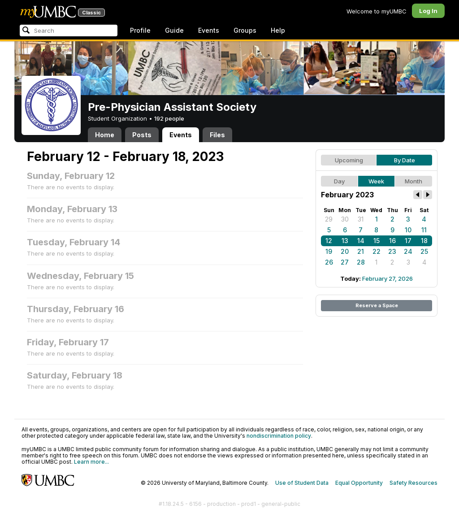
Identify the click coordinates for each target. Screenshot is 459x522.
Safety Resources (413, 482)
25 (424, 251)
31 (361, 219)
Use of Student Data (302, 482)
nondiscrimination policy (279, 435)
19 (328, 251)
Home (104, 135)
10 (408, 230)
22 (376, 251)
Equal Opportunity (359, 482)
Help (278, 30)
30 (345, 219)
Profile (140, 30)
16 (392, 240)
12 (328, 240)
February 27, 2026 (387, 278)
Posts (142, 135)
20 (345, 251)
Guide (174, 30)
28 (361, 262)
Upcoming (349, 160)
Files (217, 135)
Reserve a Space (376, 305)
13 (345, 240)
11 (424, 230)
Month (413, 181)
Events (208, 30)
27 (345, 262)
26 (329, 262)
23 (392, 251)
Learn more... (91, 461)
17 (408, 240)
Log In (428, 10)
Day (339, 181)
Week (376, 181)
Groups (245, 30)
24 (408, 251)
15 (376, 240)
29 (329, 219)
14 (360, 240)
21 (360, 251)
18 (424, 240)
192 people (169, 118)
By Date (404, 160)
